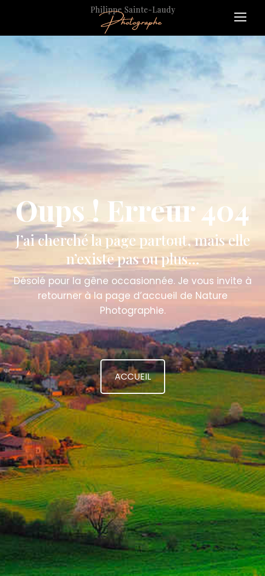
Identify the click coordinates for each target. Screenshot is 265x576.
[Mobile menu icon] (243, 13)
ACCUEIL (133, 376)
